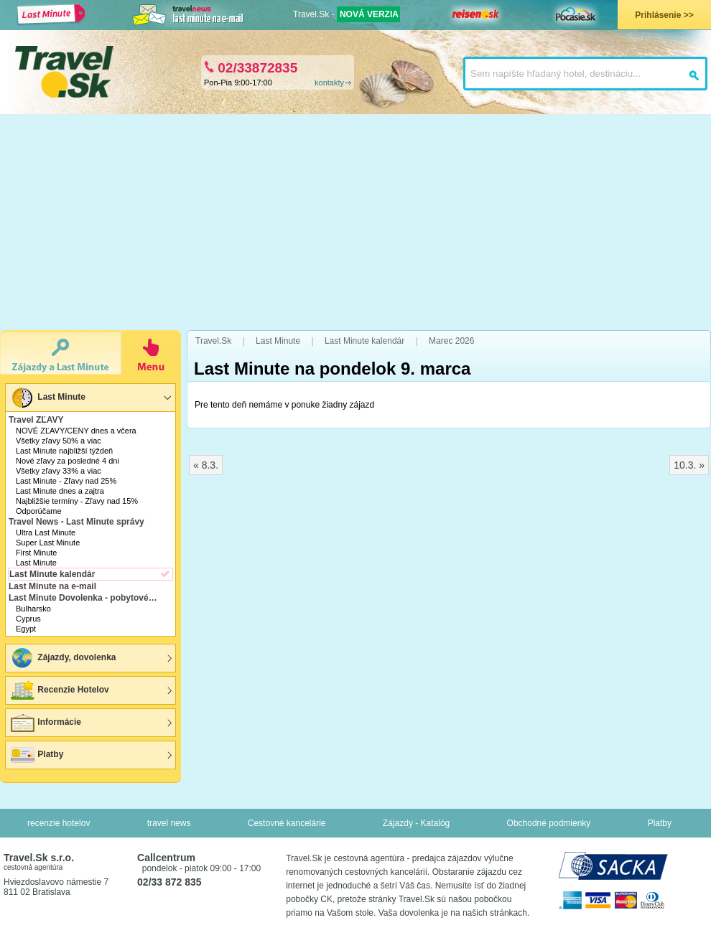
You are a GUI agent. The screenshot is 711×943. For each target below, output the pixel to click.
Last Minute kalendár (52, 574)
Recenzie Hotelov (59, 690)
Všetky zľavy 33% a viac (58, 470)
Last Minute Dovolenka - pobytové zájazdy (84, 598)
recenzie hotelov (58, 823)
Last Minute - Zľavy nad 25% (66, 481)
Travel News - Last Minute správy (76, 522)
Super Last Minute (48, 542)
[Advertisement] (355, 222)
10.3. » (689, 465)
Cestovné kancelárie (287, 823)
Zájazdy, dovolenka (62, 658)
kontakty (329, 82)
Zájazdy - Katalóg (416, 823)
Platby (36, 754)
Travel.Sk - (346, 14)
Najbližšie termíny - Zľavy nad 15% (77, 501)
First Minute (36, 552)
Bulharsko (33, 608)
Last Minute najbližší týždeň (64, 450)
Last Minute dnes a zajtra (60, 491)
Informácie (45, 722)
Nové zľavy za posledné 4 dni (67, 460)
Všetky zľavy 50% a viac (58, 440)
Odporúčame (39, 511)
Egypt (26, 628)
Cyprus (28, 618)
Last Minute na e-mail (52, 586)
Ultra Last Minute (45, 532)
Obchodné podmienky (549, 823)
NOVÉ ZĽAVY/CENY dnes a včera (76, 430)
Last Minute (47, 397)
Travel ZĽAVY (36, 420)
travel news (169, 823)
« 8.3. (205, 465)
